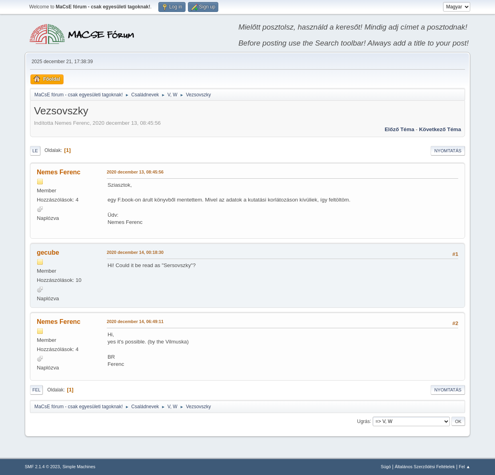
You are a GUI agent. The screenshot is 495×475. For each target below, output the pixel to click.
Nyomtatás (447, 150)
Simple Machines (78, 466)
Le (35, 150)
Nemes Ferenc (58, 172)
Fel (36, 389)
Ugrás (363, 421)
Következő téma (440, 129)
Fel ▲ (464, 466)
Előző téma (399, 129)
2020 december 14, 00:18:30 (135, 252)
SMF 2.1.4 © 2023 (42, 466)
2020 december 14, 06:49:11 (135, 321)
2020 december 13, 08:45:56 (135, 172)
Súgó (386, 466)
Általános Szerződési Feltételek (425, 466)
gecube (48, 252)
